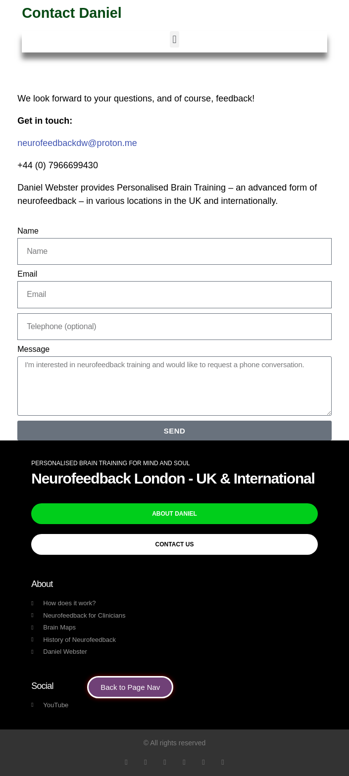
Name (28, 231)
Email (27, 274)
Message (33, 349)
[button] (174, 39)
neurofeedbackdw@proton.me (77, 143)
